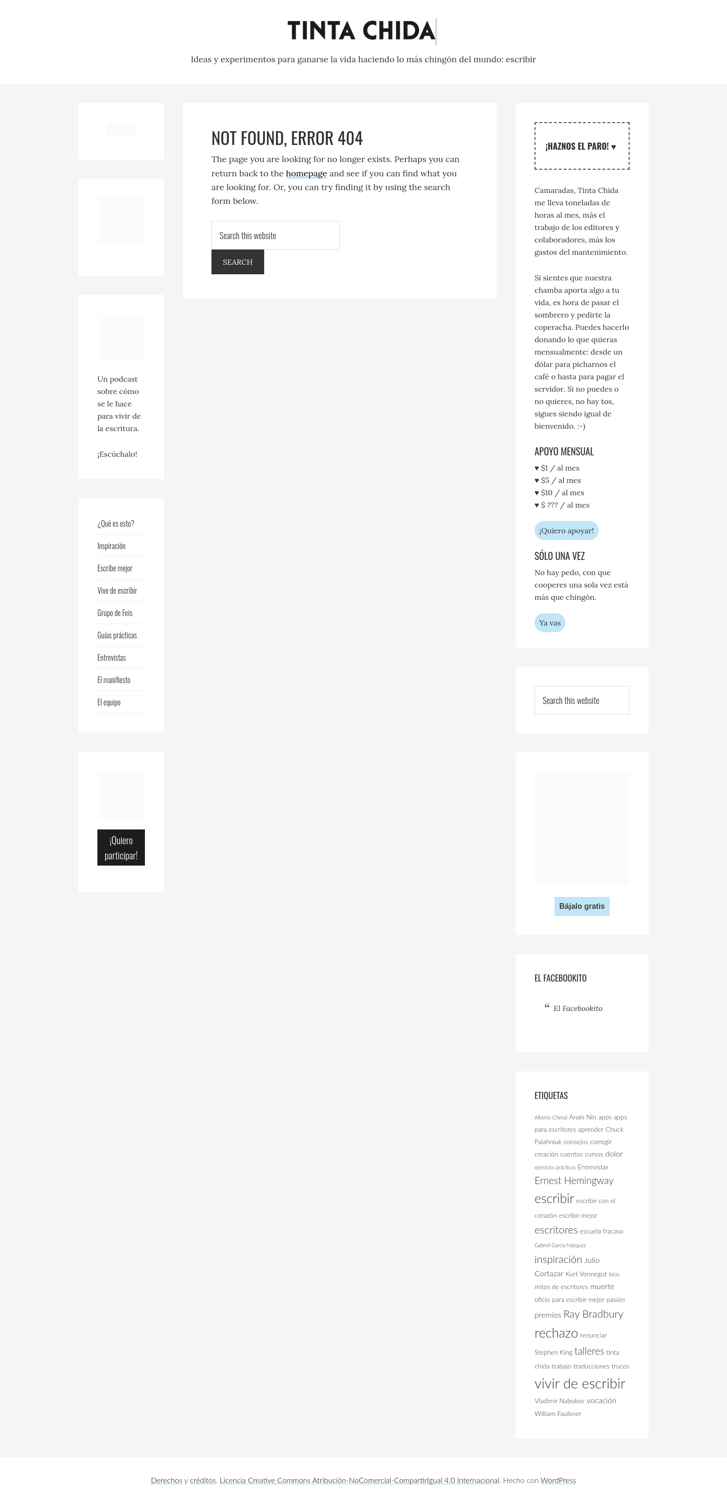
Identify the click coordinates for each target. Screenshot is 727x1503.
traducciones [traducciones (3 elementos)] (592, 1366)
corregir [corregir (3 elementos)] (601, 1141)
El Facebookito (561, 978)
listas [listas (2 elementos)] (614, 1274)
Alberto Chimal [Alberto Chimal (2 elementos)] (551, 1117)
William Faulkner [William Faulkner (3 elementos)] (558, 1413)
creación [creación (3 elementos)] (546, 1154)
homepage (306, 173)
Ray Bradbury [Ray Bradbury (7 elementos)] (593, 1313)
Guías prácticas (117, 635)
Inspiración (111, 545)
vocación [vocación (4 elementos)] (601, 1400)
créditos (203, 1479)
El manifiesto (113, 679)
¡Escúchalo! (117, 454)
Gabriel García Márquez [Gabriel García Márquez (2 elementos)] (560, 1245)
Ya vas (550, 622)
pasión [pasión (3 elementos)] (616, 1299)
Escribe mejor (115, 568)
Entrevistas (111, 657)
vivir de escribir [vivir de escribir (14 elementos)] (580, 1383)
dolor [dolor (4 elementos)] (614, 1153)
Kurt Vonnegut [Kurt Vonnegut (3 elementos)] (586, 1274)
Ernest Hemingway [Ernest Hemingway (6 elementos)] (574, 1180)
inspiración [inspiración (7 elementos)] (559, 1258)
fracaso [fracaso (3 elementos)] (613, 1231)
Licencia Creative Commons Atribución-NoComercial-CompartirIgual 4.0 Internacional (359, 1479)
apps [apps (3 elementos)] (605, 1117)
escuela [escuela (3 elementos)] (590, 1231)
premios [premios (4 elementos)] (548, 1315)
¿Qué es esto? (115, 523)
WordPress (558, 1479)
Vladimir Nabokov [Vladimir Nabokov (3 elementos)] (559, 1401)
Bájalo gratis (582, 906)
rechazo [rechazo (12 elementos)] (556, 1332)
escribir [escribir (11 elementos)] (554, 1198)
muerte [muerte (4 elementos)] (602, 1286)
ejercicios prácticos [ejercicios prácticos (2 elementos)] (555, 1167)
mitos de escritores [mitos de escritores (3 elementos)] (561, 1286)
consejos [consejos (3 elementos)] (576, 1141)
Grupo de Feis (115, 612)
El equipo (109, 702)
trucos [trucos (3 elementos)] (620, 1366)
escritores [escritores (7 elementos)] (556, 1229)
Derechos (166, 1479)
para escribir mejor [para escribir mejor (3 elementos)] (578, 1299)
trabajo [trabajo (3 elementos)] (561, 1366)
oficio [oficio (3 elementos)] (542, 1299)
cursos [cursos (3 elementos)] (594, 1154)
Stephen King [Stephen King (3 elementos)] (554, 1352)
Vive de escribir (117, 590)
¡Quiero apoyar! (566, 530)
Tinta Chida (363, 32)
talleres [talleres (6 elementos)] (589, 1351)
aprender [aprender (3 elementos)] (590, 1129)
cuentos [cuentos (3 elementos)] (571, 1154)
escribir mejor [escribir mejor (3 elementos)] (578, 1215)
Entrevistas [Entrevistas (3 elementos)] (593, 1167)
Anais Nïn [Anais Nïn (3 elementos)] (582, 1117)
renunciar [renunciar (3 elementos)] (593, 1335)
